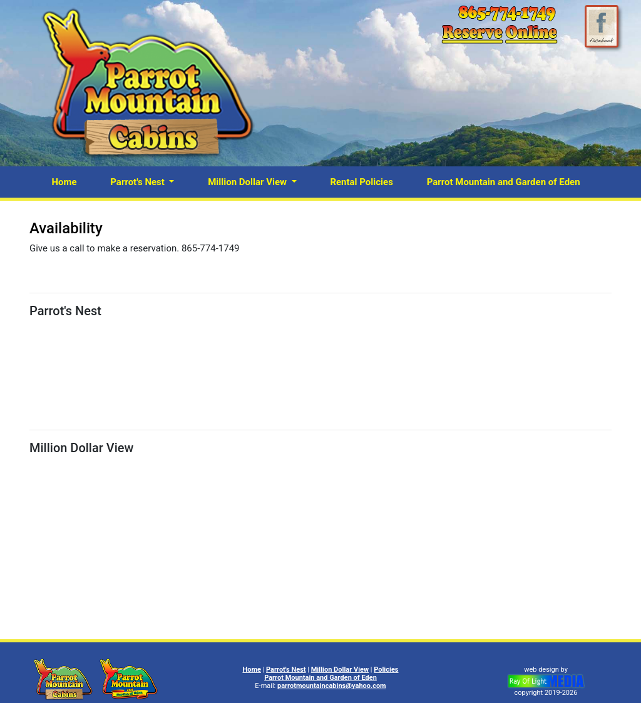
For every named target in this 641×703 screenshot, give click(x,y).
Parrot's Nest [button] (138, 182)
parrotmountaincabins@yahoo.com (331, 686)
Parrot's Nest (286, 669)
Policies (386, 669)
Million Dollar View (340, 669)
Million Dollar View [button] (248, 182)
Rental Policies (361, 182)
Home (63, 182)
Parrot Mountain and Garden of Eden (503, 182)
